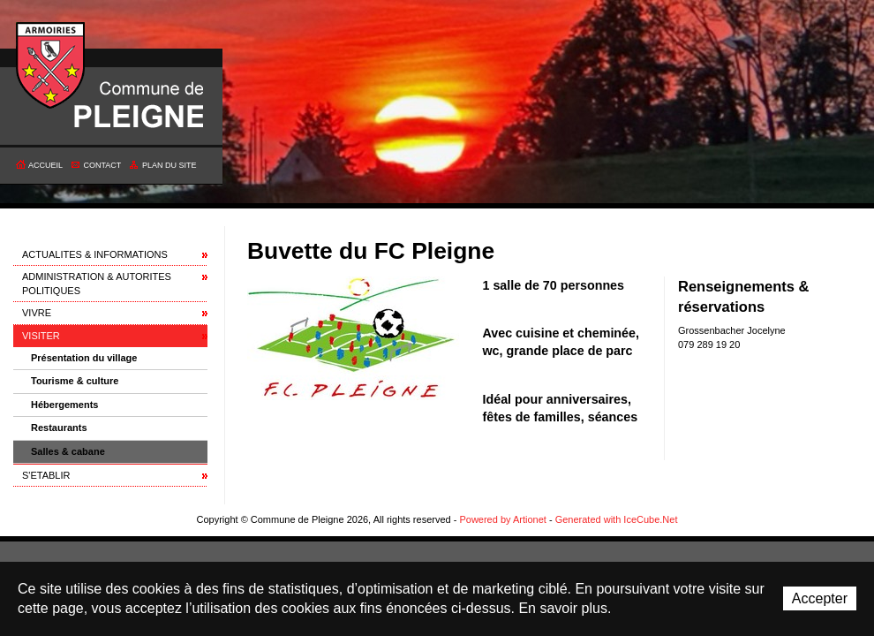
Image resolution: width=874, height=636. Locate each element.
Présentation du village (84, 357)
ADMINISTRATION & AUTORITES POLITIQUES (96, 283)
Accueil (45, 165)
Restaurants (59, 427)
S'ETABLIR (46, 475)
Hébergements (64, 404)
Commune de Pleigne (51, 66)
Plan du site (169, 165)
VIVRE (36, 312)
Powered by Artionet (502, 519)
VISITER (41, 335)
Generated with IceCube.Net (616, 519)
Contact (103, 165)
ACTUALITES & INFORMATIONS (95, 254)
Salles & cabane (68, 451)
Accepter (820, 598)
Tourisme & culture (74, 380)
